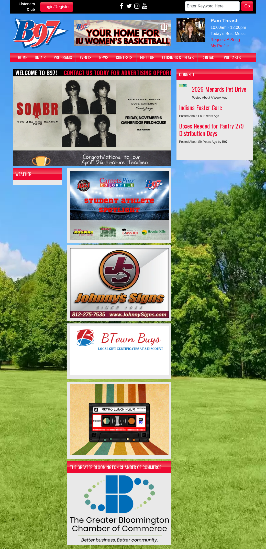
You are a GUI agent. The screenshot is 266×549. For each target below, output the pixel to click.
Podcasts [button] (232, 57)
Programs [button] (63, 57)
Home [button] (22, 57)
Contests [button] (124, 57)
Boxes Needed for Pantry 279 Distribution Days (211, 129)
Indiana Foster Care (200, 107)
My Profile (219, 46)
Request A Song (225, 40)
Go (247, 6)
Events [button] (85, 57)
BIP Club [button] (147, 57)
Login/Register (56, 7)
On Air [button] (40, 57)
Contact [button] (209, 57)
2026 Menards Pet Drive (219, 89)
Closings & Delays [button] (178, 57)
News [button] (103, 57)
